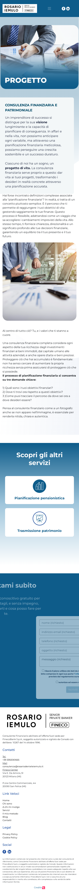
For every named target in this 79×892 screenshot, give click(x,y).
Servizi (6, 810)
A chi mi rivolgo (11, 807)
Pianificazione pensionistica (39, 498)
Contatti (7, 820)
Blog (5, 816)
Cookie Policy (10, 837)
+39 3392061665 (11, 759)
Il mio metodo (10, 813)
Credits (39, 887)
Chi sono (7, 803)
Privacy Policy (10, 834)
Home (6, 800)
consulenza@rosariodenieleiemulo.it (23, 766)
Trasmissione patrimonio (39, 531)
